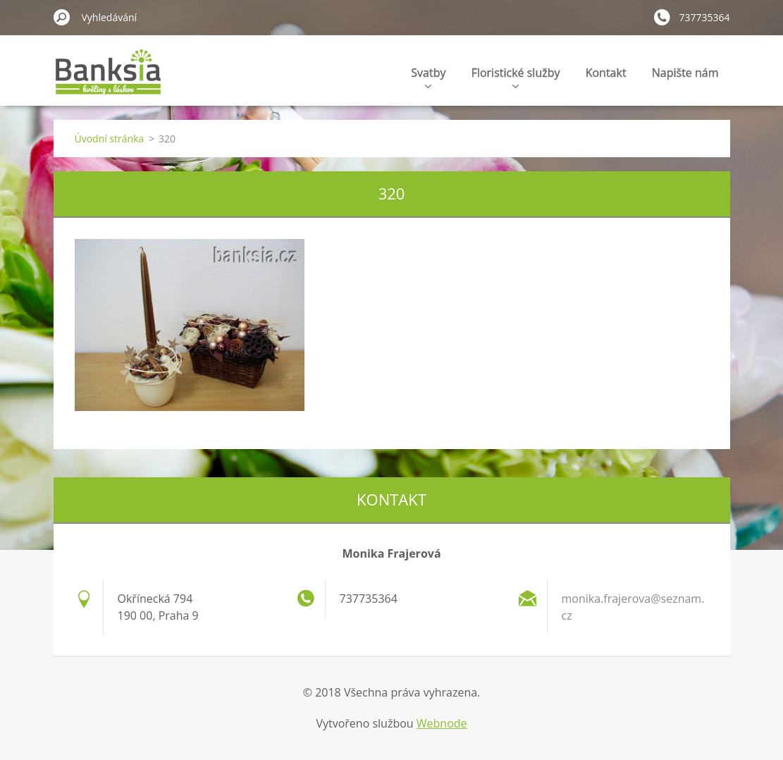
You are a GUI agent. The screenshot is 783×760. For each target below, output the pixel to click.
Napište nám (685, 72)
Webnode (442, 723)
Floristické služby (516, 76)
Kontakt (606, 72)
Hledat (62, 17)
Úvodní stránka (109, 138)
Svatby (428, 76)
